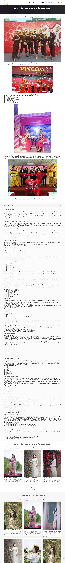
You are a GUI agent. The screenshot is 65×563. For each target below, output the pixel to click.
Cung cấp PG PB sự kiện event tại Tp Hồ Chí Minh (32, 477)
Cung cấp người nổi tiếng (10, 319)
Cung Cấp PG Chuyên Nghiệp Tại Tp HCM (12, 529)
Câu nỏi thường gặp (8, 205)
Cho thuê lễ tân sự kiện (48, 477)
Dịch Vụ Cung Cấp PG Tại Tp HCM (11, 477)
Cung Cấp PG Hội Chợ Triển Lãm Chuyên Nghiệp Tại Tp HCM (52, 531)
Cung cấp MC (7, 298)
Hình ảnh (47, 2)
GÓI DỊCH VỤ (40, 2)
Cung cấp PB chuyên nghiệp (11, 376)
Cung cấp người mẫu (9, 255)
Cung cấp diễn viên (9, 277)
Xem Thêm (5, 482)
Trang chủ (30, 10)
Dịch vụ (34, 2)
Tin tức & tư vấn (54, 2)
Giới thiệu (28, 2)
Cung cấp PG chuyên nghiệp (11, 358)
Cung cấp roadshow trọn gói (11, 397)
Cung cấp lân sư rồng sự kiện (11, 414)
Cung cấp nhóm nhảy (9, 333)
